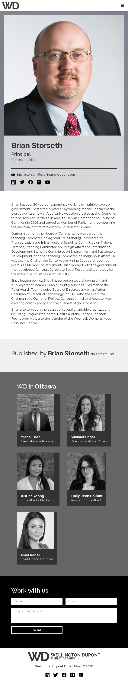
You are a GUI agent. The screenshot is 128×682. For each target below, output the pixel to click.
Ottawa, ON (22, 160)
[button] (122, 5)
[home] (9, 5)
